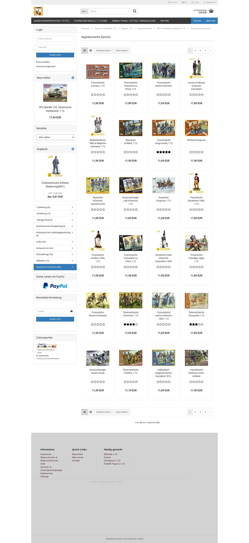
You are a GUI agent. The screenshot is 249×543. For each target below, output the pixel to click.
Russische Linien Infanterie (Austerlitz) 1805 (163, 258)
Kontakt (76, 461)
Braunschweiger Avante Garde (98, 371)
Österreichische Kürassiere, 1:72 (196, 314)
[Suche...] (84, 11)
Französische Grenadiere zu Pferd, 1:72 (131, 258)
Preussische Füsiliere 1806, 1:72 (98, 258)
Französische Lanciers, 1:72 (98, 84)
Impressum (45, 454)
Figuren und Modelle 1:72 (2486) (90, 21)
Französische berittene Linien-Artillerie (196, 372)
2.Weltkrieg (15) (43, 213)
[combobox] (103, 51)
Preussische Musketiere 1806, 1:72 (196, 200)
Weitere (164, 21)
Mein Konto (78, 457)
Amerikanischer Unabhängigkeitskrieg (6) (53, 234)
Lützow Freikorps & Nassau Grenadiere (196, 85)
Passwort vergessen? (46, 66)
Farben (107, 457)
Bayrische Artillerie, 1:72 (130, 142)
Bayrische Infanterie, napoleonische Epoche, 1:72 (98, 200)
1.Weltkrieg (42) (43, 207)
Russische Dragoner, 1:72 (163, 199)
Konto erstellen (43, 62)
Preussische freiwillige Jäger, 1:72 (196, 258)
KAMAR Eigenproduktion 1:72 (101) (51, 21)
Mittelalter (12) (42, 261)
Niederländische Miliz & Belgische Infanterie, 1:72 (98, 143)
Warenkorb (77, 454)
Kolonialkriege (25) (44, 254)
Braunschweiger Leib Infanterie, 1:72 (131, 200)
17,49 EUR (55, 117)
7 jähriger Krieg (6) (44, 220)
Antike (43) (41, 242)
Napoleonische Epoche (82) (48, 267)
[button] (184, 2)
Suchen (197, 21)
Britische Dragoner (196, 140)
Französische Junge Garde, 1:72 (164, 142)
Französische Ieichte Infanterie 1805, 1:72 (163, 315)
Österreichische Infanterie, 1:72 (130, 314)
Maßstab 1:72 (110, 454)
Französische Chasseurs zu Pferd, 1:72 (130, 85)
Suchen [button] (172, 2)
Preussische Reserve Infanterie (98, 314)
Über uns (210, 21)
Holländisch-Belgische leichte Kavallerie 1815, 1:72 (163, 373)
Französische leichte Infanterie (163, 84)
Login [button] (195, 2)
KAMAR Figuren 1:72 (114, 464)
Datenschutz (46, 473)
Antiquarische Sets (44, 248)
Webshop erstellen (114, 539)
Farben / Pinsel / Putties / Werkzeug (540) (134, 21)
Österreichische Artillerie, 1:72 (130, 371)
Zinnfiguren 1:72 (112, 461)
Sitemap (44, 477)
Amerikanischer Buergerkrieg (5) (50, 226)
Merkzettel (209, 2)
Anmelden (55, 55)
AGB (42, 464)
